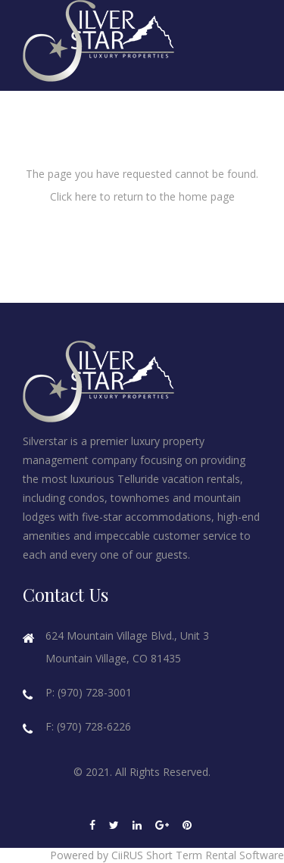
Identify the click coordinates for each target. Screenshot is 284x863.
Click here (73, 196)
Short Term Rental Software (215, 855)
